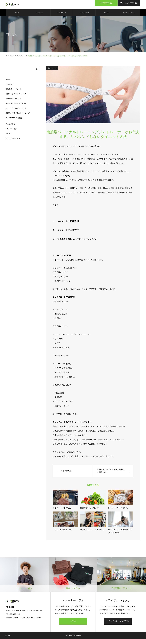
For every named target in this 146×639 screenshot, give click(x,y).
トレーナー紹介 (84, 12)
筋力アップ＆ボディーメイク (16, 94)
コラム (73, 621)
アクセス (106, 12)
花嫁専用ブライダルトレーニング (18, 113)
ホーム (17, 12)
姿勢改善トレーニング (14, 99)
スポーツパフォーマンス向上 (16, 103)
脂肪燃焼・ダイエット (14, 89)
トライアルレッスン (129, 12)
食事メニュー (52, 68)
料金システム (62, 12)
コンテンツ (39, 12)
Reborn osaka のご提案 (14, 118)
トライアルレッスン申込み (118, 621)
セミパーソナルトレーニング (16, 108)
